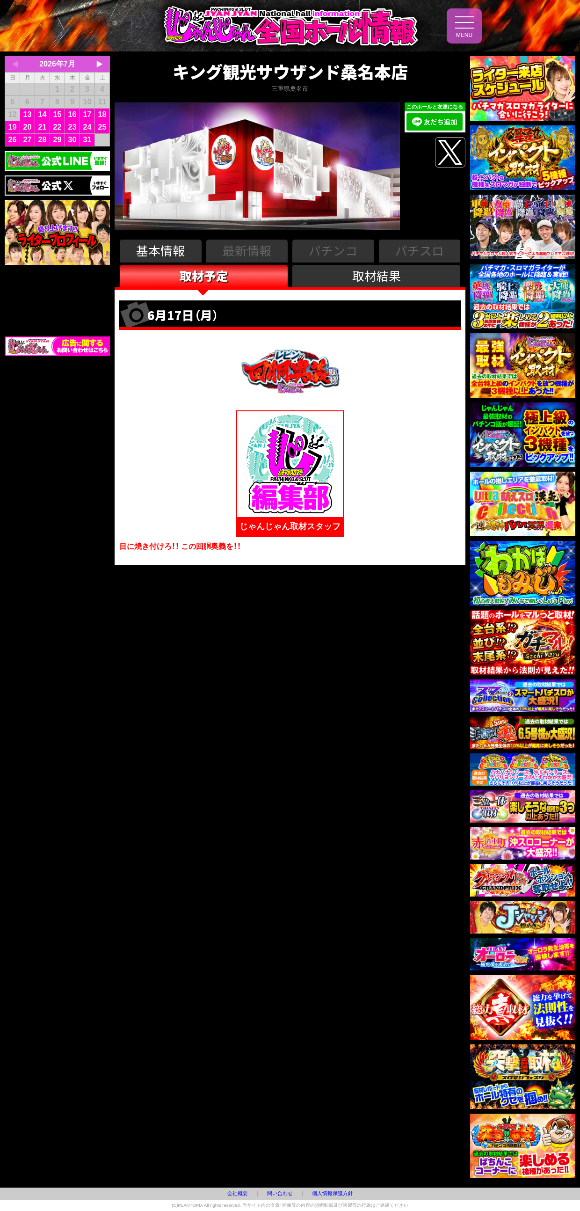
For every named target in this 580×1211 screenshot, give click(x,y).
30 (72, 140)
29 (57, 140)
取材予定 (204, 275)
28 (42, 140)
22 (57, 127)
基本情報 (160, 250)
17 (87, 114)
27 (27, 140)
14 (42, 114)
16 (72, 114)
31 (87, 140)
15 (57, 114)
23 (72, 127)
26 (12, 140)
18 (102, 114)
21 (42, 127)
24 (87, 127)
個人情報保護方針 (332, 1193)
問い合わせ (280, 1193)
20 (27, 127)
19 (12, 127)
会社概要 (237, 1193)
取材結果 (376, 275)
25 (102, 127)
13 (27, 114)
